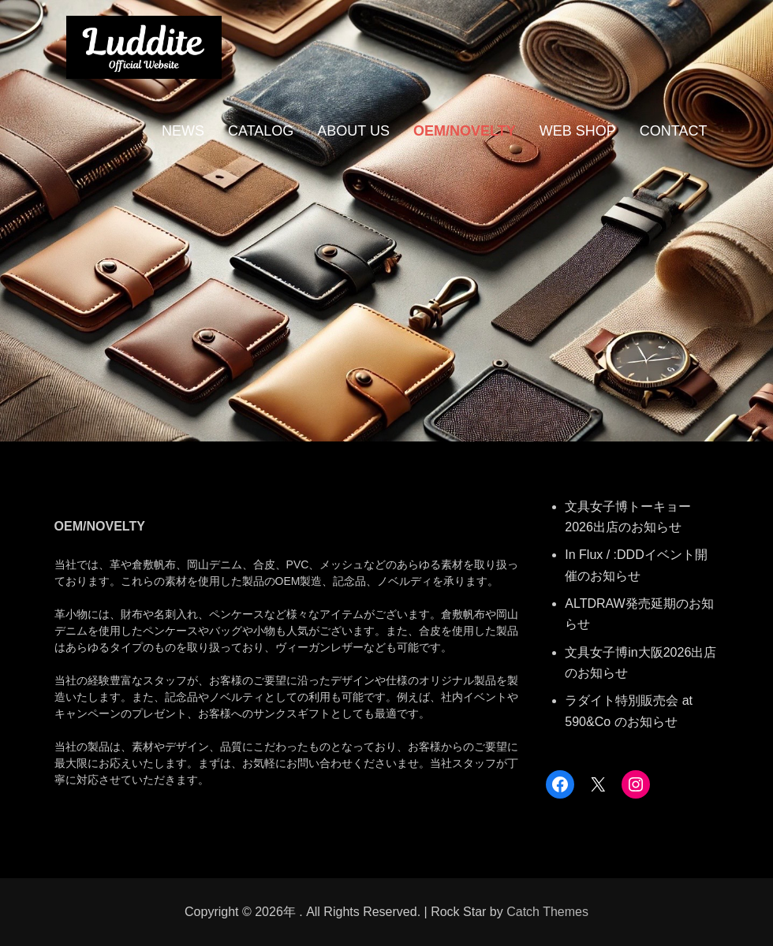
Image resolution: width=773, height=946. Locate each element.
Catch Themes (547, 911)
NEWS (183, 131)
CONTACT (674, 131)
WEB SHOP (578, 131)
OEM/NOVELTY (464, 131)
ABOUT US (353, 131)
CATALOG (260, 131)
